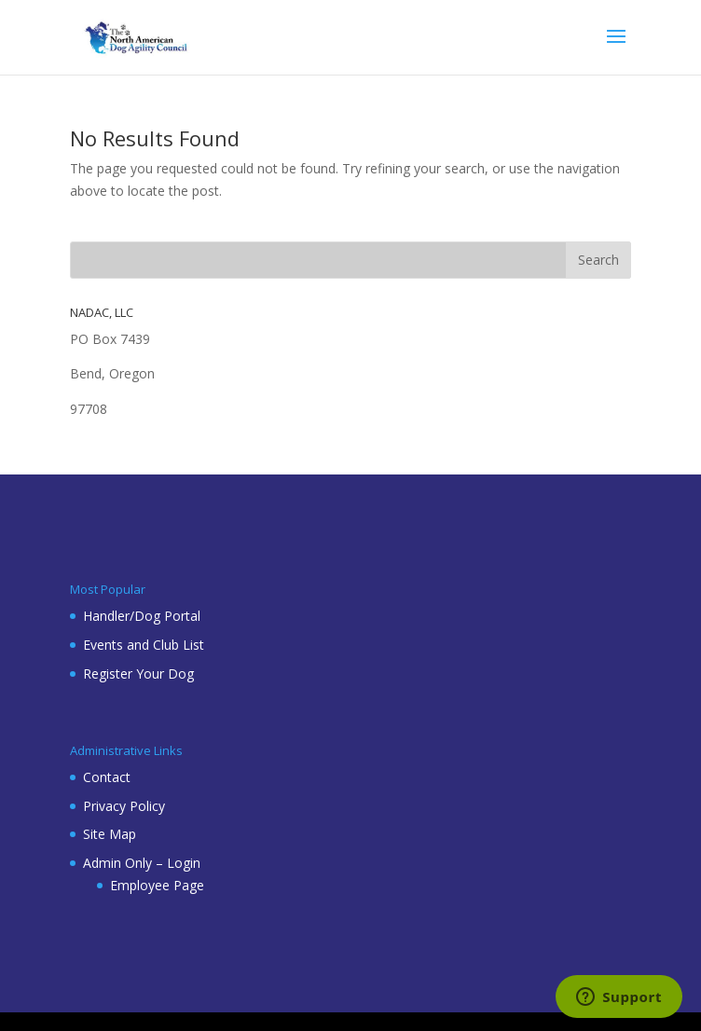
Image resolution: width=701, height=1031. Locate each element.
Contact (107, 777)
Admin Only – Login (141, 863)
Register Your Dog (138, 673)
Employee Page (157, 885)
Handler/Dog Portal (141, 616)
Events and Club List (143, 644)
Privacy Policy (124, 806)
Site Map (109, 834)
